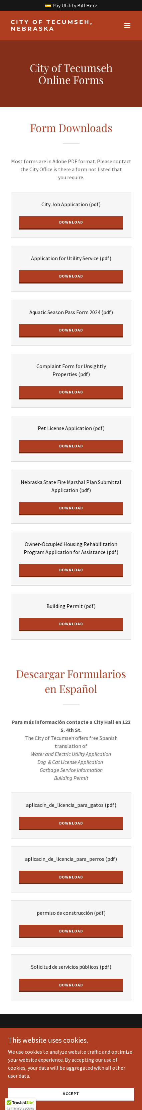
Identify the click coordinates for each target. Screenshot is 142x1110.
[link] (52, 28)
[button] (127, 25)
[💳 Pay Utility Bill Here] (71, 5)
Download (71, 222)
